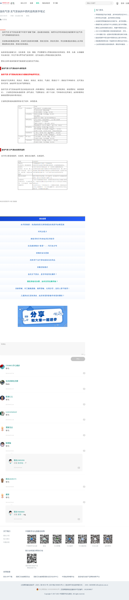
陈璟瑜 (8, 443)
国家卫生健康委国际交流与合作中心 (46, 577)
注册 (127, 3)
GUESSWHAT (11, 412)
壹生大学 (24, 3)
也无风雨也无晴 (12, 381)
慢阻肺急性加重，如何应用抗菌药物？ (42, 281)
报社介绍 (6, 535)
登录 (122, 3)
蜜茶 (7, 494)
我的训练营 (46, 3)
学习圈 (55, 3)
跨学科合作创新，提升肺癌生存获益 (108, 18)
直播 (31, 3)
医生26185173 (11, 479)
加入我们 (6, 539)
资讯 (37, 3)
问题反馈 (6, 542)
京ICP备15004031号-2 (56, 585)
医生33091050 (19, 460)
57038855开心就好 (13, 365)
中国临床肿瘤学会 (68, 577)
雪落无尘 (9, 427)
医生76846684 (19, 512)
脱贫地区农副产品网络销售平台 (89, 577)
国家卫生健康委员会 (23, 577)
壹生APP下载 (7, 577)
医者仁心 (9, 397)
